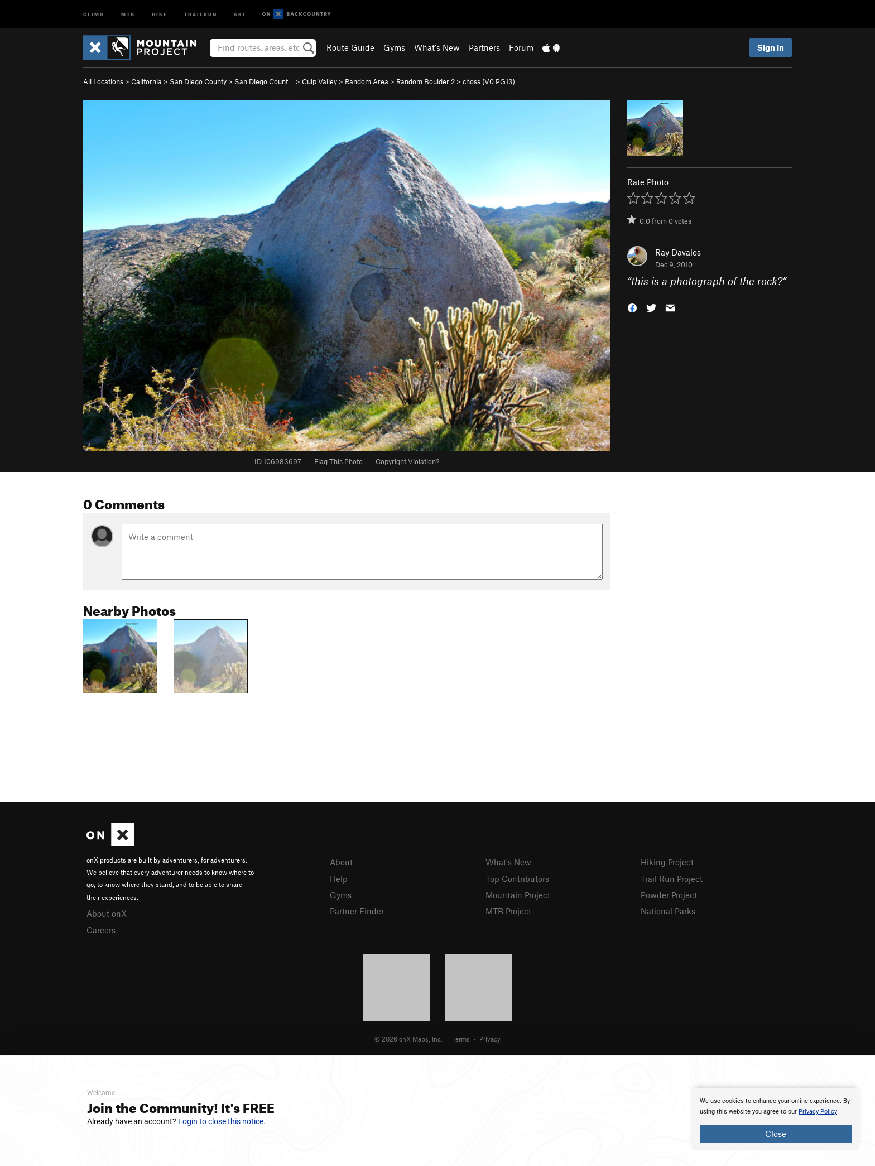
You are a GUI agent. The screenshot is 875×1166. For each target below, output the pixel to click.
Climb (93, 13)
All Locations (103, 81)
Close (775, 1134)
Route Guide (350, 47)
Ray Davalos (678, 252)
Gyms (394, 47)
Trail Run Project (672, 879)
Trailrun (200, 13)
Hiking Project (667, 862)
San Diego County (198, 81)
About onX (106, 913)
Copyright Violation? (407, 461)
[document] (776, 1119)
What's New (437, 47)
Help (339, 879)
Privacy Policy (818, 1111)
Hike (159, 13)
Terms (461, 1039)
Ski (240, 13)
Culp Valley (319, 81)
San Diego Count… (264, 81)
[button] (632, 307)
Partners (484, 47)
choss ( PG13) (489, 81)
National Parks (668, 911)
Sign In (770, 47)
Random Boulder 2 (425, 81)
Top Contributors (517, 879)
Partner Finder (357, 911)
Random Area (366, 81)
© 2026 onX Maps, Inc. (408, 1039)
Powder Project (669, 895)
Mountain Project (517, 895)
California (146, 81)
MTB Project (508, 911)
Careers (101, 930)
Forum (521, 47)
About (341, 862)
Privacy (490, 1039)
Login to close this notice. (222, 1121)
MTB (128, 13)
